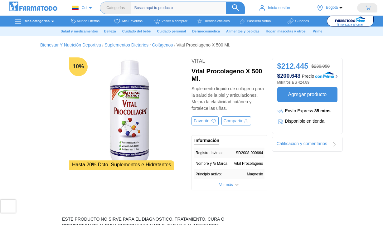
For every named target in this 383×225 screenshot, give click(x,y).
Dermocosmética (206, 31)
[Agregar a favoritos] (205, 120)
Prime (317, 31)
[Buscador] (189, 8)
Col (79, 8)
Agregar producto (307, 94)
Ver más (226, 185)
